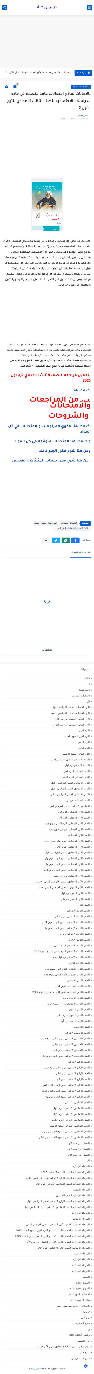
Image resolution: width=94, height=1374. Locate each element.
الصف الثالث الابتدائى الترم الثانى (72, 916)
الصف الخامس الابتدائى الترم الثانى (71, 1044)
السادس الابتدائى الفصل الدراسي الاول (69, 806)
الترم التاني (84, 742)
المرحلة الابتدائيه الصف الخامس (73, 1195)
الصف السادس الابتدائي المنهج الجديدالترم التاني (64, 1137)
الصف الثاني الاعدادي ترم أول (74, 997)
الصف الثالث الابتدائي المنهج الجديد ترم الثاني (66, 922)
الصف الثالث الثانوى (79, 963)
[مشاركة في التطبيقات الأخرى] (46, 540)
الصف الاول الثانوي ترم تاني (75, 899)
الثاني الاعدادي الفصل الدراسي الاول (70, 788)
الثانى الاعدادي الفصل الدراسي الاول (70, 782)
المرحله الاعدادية (81, 1265)
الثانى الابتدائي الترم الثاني (76, 777)
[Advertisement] (47, 42)
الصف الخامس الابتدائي (77, 1032)
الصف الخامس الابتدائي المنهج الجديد (70, 1050)
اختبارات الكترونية (81, 87)
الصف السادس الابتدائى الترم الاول (71, 1114)
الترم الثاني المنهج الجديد (76, 753)
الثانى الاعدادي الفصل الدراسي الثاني (70, 794)
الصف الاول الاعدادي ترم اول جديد (72, 875)
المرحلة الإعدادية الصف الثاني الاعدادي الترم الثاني (63, 1247)
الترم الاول (84, 730)
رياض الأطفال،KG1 (79, 1334)
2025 (87, 678)
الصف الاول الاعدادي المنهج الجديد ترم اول (67, 864)
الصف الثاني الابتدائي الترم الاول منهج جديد (67, 968)
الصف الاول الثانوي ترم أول (75, 893)
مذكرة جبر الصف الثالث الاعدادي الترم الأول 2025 (63, 1346)
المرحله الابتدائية (81, 1259)
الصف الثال (84, 904)
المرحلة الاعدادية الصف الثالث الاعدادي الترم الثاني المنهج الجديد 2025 (52, 1236)
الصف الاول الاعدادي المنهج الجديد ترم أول (67, 858)
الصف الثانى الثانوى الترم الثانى (73, 1015)
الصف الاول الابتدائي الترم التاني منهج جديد (67, 823)
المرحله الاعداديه (81, 1271)
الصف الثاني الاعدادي (78, 980)
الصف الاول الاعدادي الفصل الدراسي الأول (67, 852)
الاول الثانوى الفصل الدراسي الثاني (71, 724)
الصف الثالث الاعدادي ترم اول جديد (71, 957)
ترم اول (86, 1311)
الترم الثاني (84, 747)
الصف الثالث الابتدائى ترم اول (74, 933)
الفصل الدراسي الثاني (78, 1154)
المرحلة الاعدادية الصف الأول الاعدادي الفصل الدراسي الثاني (58, 1224)
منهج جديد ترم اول (80, 1358)
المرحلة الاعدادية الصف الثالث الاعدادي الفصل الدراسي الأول (57, 1241)
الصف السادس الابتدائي (77, 1102)
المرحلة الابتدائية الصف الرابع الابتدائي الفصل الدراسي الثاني (58, 1178)
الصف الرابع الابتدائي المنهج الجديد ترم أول (67, 1096)
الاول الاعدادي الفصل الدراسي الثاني (70, 713)
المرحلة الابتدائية (81, 1166)
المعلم (86, 1276)
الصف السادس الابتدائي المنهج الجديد (70, 1125)
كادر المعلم (84, 1340)
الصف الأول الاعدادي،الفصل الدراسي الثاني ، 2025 (63, 881)
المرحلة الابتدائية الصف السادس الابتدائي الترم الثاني (62, 1183)
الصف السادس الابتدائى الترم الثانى (71, 1119)
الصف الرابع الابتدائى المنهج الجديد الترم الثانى (65, 1090)
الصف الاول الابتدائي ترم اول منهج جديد (69, 829)
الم (88, 1160)
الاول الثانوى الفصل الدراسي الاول (72, 718)
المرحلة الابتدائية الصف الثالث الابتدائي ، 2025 (65, 1172)
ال (88, 701)
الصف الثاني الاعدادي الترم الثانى (72, 986)
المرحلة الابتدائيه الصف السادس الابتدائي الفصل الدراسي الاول (57, 1207)
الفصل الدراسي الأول (78, 1143)
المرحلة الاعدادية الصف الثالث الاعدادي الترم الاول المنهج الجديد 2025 (53, 1230)
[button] (75, 540)
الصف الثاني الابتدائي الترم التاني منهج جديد (67, 974)
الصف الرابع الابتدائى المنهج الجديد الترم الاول (66, 1085)
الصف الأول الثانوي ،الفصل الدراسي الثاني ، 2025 (63, 887)
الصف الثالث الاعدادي (78, 939)
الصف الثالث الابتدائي (78, 910)
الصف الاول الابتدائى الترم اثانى (73, 811)
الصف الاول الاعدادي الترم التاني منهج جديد (67, 840)
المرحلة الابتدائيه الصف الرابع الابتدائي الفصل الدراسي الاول (58, 1201)
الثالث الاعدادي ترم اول (77, 765)
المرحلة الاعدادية (81, 1218)
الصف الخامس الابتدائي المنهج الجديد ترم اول (66, 1055)
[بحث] (4, 7)
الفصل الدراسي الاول (78, 1148)
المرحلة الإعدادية (81, 1212)
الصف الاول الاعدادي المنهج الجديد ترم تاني (67, 870)
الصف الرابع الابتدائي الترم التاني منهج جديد (67, 1067)
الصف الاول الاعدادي (79, 835)
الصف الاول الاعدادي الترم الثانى (72, 846)
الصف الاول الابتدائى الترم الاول (73, 817)
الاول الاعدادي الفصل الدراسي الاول (71, 707)
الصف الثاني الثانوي (79, 1009)
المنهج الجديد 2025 (80, 1288)
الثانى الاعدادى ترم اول (78, 800)
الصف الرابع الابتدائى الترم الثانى (72, 1073)
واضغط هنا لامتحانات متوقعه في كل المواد (52, 442)
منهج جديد (84, 1352)
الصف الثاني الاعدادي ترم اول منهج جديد (68, 1003)
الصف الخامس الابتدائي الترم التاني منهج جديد (65, 1038)
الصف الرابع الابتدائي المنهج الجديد (71, 1079)
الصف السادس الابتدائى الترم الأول (71, 1108)
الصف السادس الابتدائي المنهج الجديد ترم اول (66, 1131)
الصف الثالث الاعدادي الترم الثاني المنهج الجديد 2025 (61, 951)
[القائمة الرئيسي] (89, 7)
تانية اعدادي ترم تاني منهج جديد (73, 1305)
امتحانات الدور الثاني (79, 1294)
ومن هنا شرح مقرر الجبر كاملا (65, 451)
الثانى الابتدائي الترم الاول (76, 771)
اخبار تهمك (84, 689)
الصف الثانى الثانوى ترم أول (75, 1021)
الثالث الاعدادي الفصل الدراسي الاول (73, 528)
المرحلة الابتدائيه (81, 1189)
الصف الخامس (82, 1026)
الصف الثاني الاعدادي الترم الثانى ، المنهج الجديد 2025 (61, 992)
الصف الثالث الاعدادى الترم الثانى (72, 945)
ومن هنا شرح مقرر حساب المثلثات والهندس (51, 461)
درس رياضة (47, 8)
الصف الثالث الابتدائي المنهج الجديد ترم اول (67, 928)
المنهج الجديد (83, 1282)
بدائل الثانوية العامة (80, 1300)
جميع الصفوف (82, 1323)
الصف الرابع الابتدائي (79, 1061)
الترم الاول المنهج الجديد (45, 523)
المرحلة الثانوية (82, 1253)
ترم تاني (85, 1317)
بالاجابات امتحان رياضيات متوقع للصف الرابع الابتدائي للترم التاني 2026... (37, 72)
